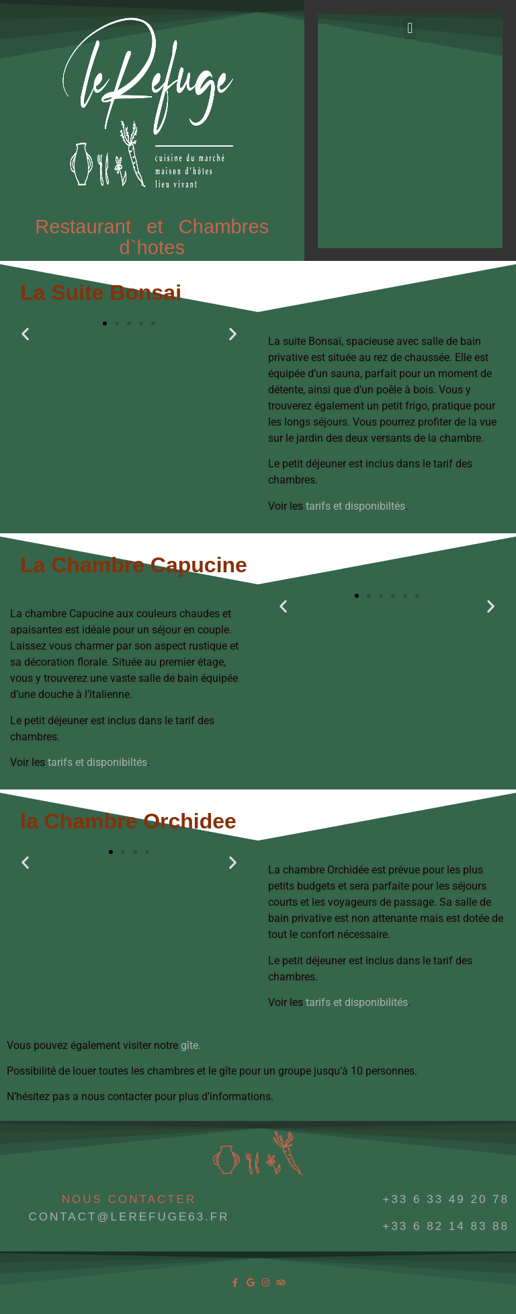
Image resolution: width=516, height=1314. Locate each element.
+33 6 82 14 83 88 (445, 1226)
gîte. (191, 1045)
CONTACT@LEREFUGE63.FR (128, 1216)
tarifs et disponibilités (357, 1002)
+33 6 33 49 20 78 (445, 1199)
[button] (410, 28)
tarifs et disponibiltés (354, 506)
